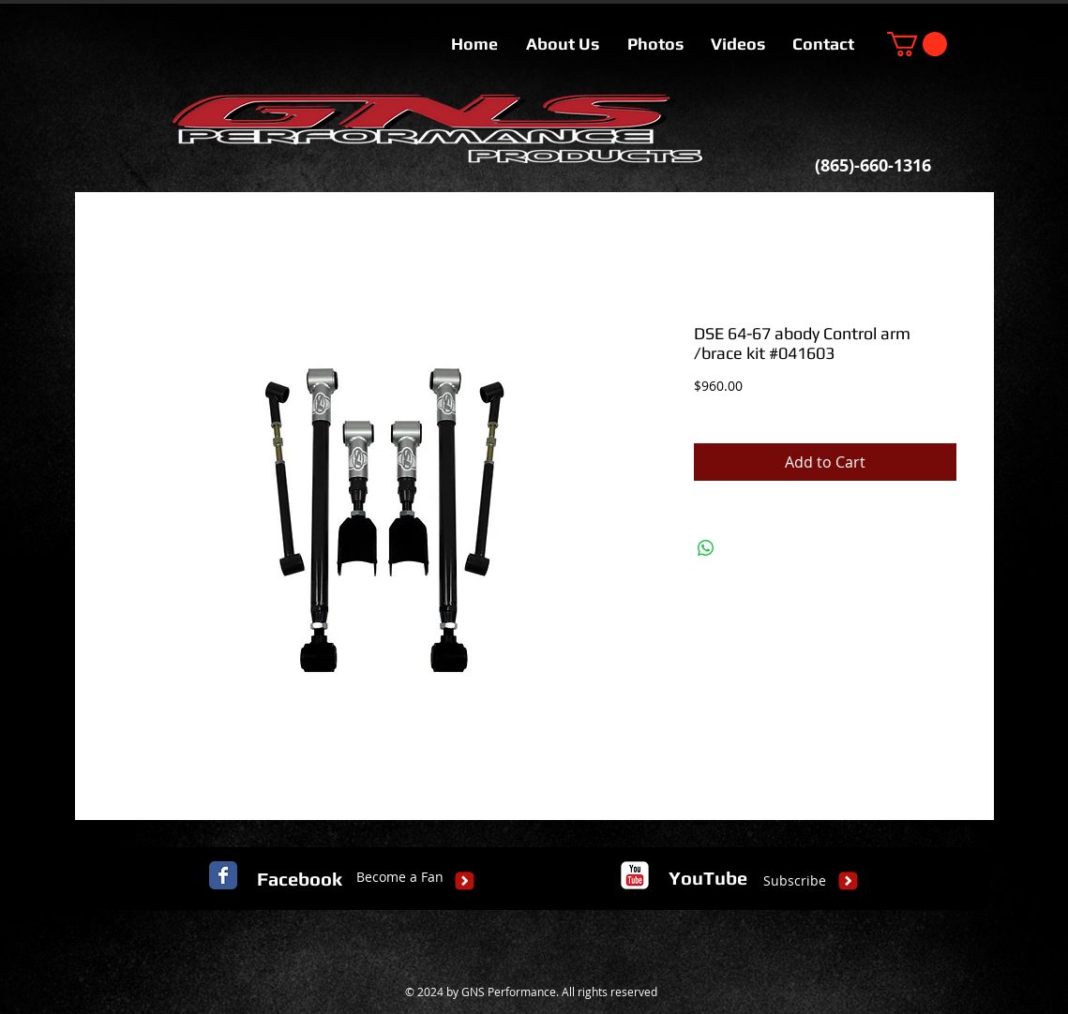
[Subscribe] (794, 881)
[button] (917, 44)
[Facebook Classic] (223, 875)
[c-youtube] (635, 875)
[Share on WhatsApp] (706, 548)
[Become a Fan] (400, 877)
